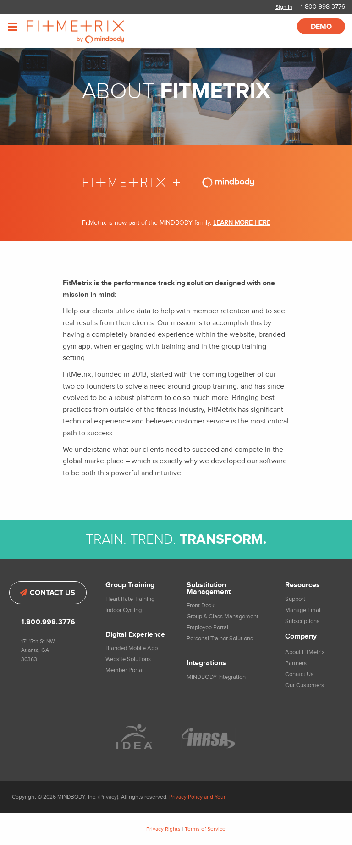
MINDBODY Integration (216, 677)
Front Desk (200, 605)
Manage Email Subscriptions (303, 615)
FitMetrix (88, 31)
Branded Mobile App (131, 648)
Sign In (283, 7)
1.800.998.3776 (48, 622)
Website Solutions (128, 659)
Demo (321, 26)
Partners (296, 663)
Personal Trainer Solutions (220, 638)
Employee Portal (207, 627)
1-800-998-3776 (323, 7)
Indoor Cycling (123, 610)
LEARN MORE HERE (241, 223)
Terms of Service (205, 829)
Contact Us (47, 593)
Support (295, 599)
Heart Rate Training (129, 599)
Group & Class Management (222, 616)
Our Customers (304, 685)
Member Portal (124, 670)
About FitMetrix (304, 652)
